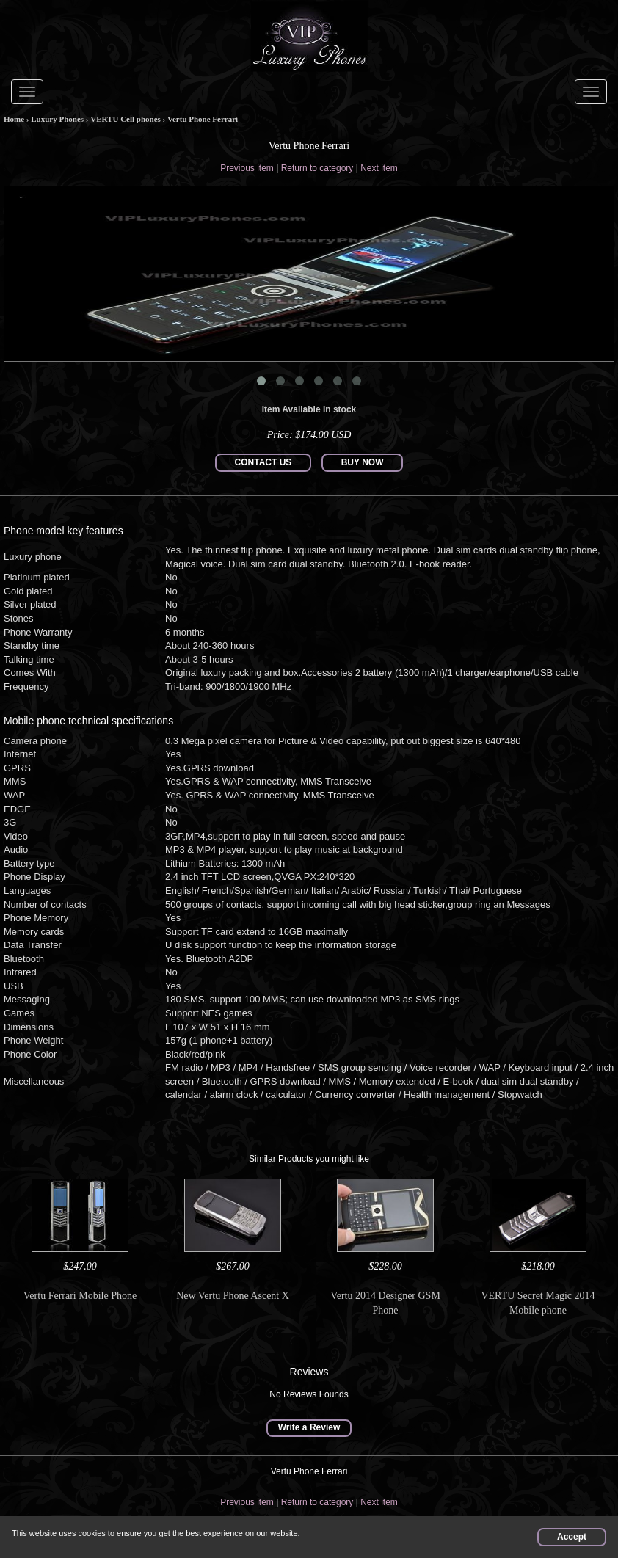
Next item (379, 168)
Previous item (247, 168)
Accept (571, 1537)
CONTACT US (263, 462)
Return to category (317, 168)
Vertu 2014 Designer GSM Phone (385, 1303)
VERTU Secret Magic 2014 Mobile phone (538, 1303)
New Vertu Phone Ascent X (232, 1295)
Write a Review (309, 1427)
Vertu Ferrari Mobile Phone (80, 1295)
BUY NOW (362, 462)
